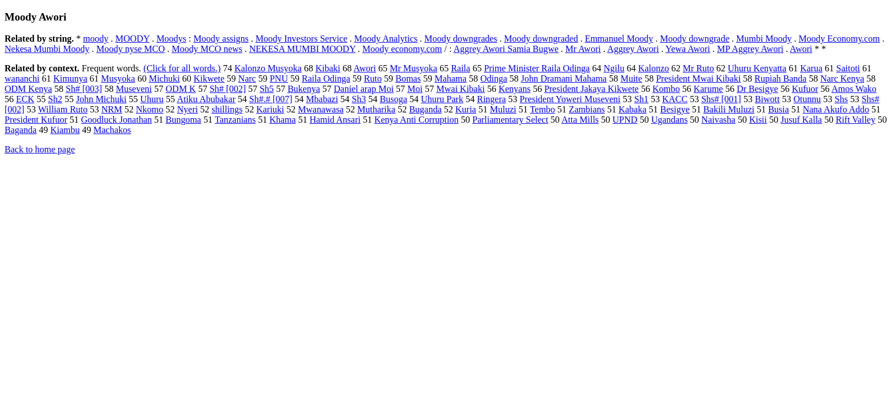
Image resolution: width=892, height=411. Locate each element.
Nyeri (187, 109)
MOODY (132, 38)
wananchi (22, 78)
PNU (279, 78)
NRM (111, 109)
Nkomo (149, 109)
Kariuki (270, 109)
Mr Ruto (698, 68)
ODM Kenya (28, 89)
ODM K (181, 89)
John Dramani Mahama (564, 78)
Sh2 (55, 99)
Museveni (134, 89)
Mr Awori (583, 49)
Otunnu (807, 99)
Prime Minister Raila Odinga (537, 68)
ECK (25, 99)
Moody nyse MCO (130, 49)
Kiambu (65, 130)
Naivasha (718, 119)
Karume (708, 89)
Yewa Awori (688, 49)
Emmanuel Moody (619, 38)
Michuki (164, 78)
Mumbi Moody (763, 38)
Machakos (112, 130)
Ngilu (613, 68)
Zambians (587, 109)
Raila (460, 68)
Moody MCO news (206, 49)
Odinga (493, 78)
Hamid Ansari (335, 119)
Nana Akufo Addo (836, 109)
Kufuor (805, 89)
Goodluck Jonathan (116, 119)
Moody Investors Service (301, 38)
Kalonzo (653, 68)
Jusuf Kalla (801, 119)
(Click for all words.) (182, 68)
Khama (282, 119)
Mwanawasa (320, 109)
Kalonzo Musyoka (268, 68)
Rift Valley (855, 119)
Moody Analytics (386, 38)
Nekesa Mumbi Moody (47, 49)
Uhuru (151, 99)
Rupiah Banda (780, 78)
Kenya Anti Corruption (416, 119)
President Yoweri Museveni (569, 99)
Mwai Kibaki (461, 89)
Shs (841, 99)
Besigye (675, 109)
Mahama (450, 78)
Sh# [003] (84, 89)
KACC (674, 99)
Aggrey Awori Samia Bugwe (506, 49)
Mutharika (376, 109)
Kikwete (209, 78)
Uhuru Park (442, 99)
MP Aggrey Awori (750, 49)
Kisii (758, 119)
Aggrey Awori (633, 49)
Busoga (393, 99)
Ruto (373, 78)
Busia (778, 109)
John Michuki (101, 99)
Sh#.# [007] (271, 99)
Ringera (491, 99)
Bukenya (303, 89)
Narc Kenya (842, 78)
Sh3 (359, 99)
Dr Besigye (757, 89)
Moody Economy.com (839, 38)
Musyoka (118, 78)
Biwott (767, 99)
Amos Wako (854, 89)
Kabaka (632, 109)
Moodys (171, 38)
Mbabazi (322, 99)
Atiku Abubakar (206, 99)
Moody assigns (221, 38)
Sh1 (641, 99)
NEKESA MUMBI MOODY (302, 49)
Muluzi (503, 109)
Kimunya (70, 78)
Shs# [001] (721, 99)
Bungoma (183, 119)
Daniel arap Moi (364, 89)
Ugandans (669, 119)
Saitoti (848, 68)
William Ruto (62, 109)
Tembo (542, 109)
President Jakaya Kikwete (591, 89)
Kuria (465, 109)
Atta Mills (579, 119)
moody (95, 38)
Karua (811, 68)
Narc (247, 78)
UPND (625, 119)
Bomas (408, 78)
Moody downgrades (461, 38)
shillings (226, 109)
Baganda (21, 130)
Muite (631, 78)
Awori (801, 49)
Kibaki (328, 68)
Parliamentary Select (511, 119)
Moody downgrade (694, 38)
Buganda (425, 109)
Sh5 (266, 89)
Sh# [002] (228, 89)
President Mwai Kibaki (698, 78)
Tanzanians (235, 119)
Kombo (666, 89)
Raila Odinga (326, 78)
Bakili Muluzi (728, 109)
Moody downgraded (541, 38)
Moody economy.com (402, 49)
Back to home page (40, 149)
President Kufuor (36, 119)
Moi (415, 89)
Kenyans (514, 89)
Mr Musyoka (413, 68)
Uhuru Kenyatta (757, 68)
